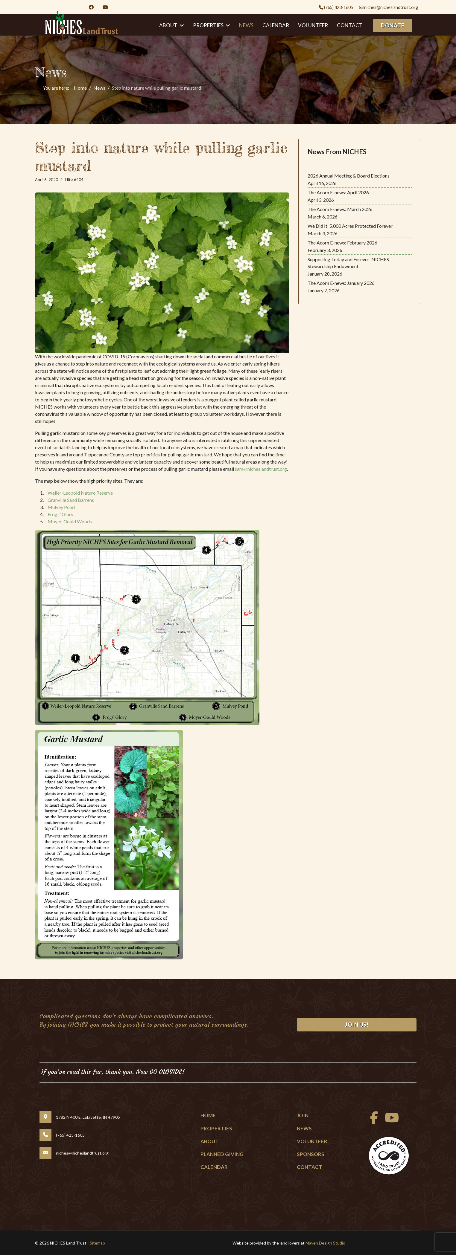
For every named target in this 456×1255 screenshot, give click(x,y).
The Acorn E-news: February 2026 (342, 242)
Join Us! (356, 1024)
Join (302, 1115)
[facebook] (372, 1120)
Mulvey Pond (61, 507)
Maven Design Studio (325, 1242)
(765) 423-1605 (338, 7)
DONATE (392, 25)
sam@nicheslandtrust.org (261, 469)
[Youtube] (105, 7)
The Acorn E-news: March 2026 (340, 209)
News (246, 25)
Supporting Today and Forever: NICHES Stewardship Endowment (348, 262)
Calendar (275, 25)
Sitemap (97, 1242)
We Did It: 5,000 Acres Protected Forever (350, 226)
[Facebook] (91, 7)
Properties (216, 1128)
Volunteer (313, 25)
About (209, 1141)
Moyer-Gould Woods (70, 521)
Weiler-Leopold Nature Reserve (80, 493)
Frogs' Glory (60, 514)
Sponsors (310, 1154)
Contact (350, 25)
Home (208, 1115)
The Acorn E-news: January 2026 (341, 283)
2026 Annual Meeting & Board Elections (349, 175)
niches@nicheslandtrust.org (391, 7)
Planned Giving (222, 1154)
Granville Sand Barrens (71, 500)
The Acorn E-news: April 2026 (338, 192)
